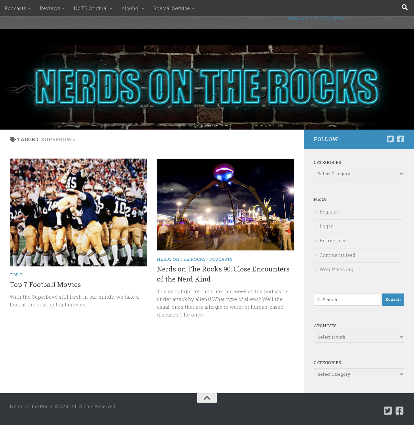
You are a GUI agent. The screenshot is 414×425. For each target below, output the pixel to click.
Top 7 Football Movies (45, 284)
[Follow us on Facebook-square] (400, 139)
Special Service (171, 8)
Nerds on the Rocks (181, 259)
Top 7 (16, 275)
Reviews (50, 8)
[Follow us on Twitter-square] (390, 139)
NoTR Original (91, 8)
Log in (327, 226)
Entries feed (333, 240)
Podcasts (15, 8)
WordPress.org (336, 269)
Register (329, 212)
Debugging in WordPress (317, 18)
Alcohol (130, 8)
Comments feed (337, 255)
